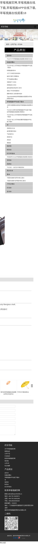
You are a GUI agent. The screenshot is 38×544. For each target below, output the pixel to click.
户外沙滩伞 (11, 184)
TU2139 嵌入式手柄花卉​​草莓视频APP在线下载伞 (19, 66)
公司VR (7, 463)
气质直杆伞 (10, 134)
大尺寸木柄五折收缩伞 (13, 73)
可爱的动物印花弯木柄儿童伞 (15, 178)
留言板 (7, 461)
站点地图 (7, 465)
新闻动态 (7, 451)
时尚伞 (9, 150)
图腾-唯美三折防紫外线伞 (14, 93)
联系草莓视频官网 (10, 458)
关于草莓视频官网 (10, 449)
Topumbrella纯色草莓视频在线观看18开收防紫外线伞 (19, 97)
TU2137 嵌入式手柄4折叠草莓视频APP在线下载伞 (19, 120)
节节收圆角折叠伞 (12, 79)
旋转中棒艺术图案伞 (13, 76)
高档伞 (9, 164)
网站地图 (3, 543)
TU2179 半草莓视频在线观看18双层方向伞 (19, 59)
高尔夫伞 (10, 170)
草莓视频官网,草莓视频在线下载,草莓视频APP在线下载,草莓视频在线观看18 (18, 8)
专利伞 (9, 160)
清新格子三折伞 (11, 82)
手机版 (23, 538)
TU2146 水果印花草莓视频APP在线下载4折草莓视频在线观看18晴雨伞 (19, 111)
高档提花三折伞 (11, 85)
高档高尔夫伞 (11, 128)
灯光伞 (20, 44)
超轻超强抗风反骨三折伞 (14, 88)
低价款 (9, 146)
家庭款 (9, 142)
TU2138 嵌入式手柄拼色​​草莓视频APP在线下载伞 (19, 115)
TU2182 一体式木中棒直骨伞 (15, 167)
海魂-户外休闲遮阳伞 (13, 91)
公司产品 (13, 44)
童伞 (8, 174)
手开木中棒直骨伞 (23, 392)
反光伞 (9, 191)
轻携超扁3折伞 (11, 70)
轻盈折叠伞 (11, 62)
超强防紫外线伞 (11, 131)
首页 (7, 44)
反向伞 (9, 55)
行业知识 (7, 456)
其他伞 (9, 140)
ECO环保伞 (11, 153)
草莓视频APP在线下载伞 (15, 102)
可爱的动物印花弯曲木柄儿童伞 (16, 180)
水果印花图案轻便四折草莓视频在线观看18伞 (20, 106)
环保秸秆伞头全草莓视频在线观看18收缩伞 (20, 157)
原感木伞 (9, 137)
